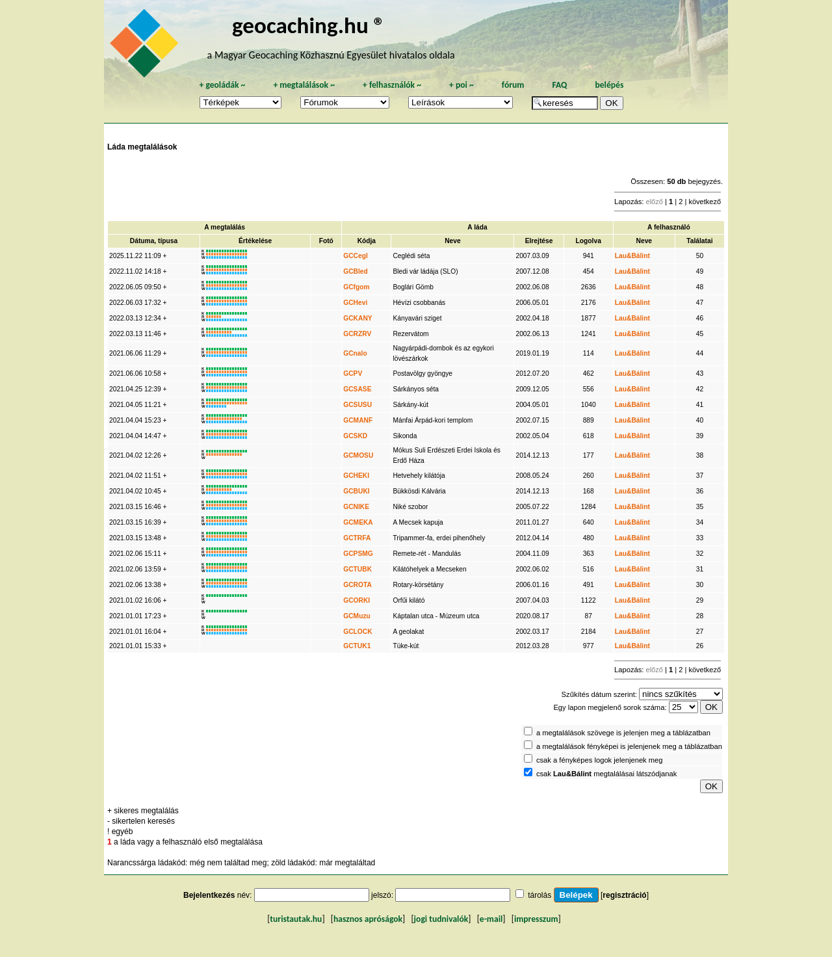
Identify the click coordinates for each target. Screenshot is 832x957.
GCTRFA (356, 538)
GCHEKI (356, 475)
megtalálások (304, 84)
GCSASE (357, 389)
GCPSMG (358, 553)
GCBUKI (356, 491)
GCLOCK (357, 631)
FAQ (559, 84)
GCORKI (356, 600)
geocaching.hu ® (308, 25)
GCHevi (355, 302)
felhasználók (392, 84)
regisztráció (624, 895)
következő (704, 201)
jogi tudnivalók (441, 918)
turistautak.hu (296, 918)
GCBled (355, 271)
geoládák (222, 84)
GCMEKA (358, 522)
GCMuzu (356, 616)
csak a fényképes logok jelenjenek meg (599, 760)
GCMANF (357, 420)
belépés (609, 84)
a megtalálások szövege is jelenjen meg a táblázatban (623, 733)
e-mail (491, 918)
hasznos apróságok (367, 918)
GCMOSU (358, 455)
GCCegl (355, 255)
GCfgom (356, 287)
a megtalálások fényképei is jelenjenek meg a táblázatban (629, 746)
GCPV (352, 373)
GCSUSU (357, 404)
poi (461, 84)
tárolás (539, 895)
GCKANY (357, 318)
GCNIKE (356, 506)
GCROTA (357, 584)
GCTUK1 (356, 645)
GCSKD (355, 435)
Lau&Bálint (632, 255)
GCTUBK (357, 569)
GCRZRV (357, 333)
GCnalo (355, 353)
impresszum (536, 918)
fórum (513, 84)
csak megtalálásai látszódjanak (606, 774)
